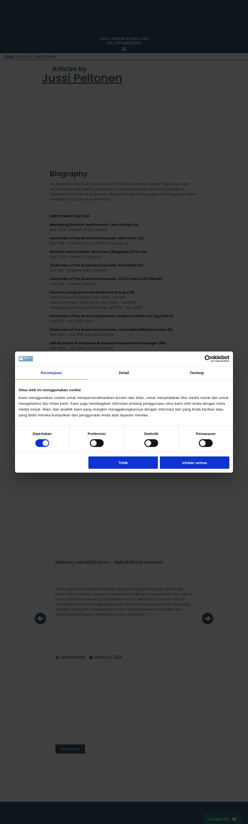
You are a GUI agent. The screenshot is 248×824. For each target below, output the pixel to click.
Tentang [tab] (197, 373)
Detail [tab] (124, 373)
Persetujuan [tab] (51, 373)
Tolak (123, 462)
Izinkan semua (194, 462)
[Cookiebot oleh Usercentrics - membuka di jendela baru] (208, 358)
